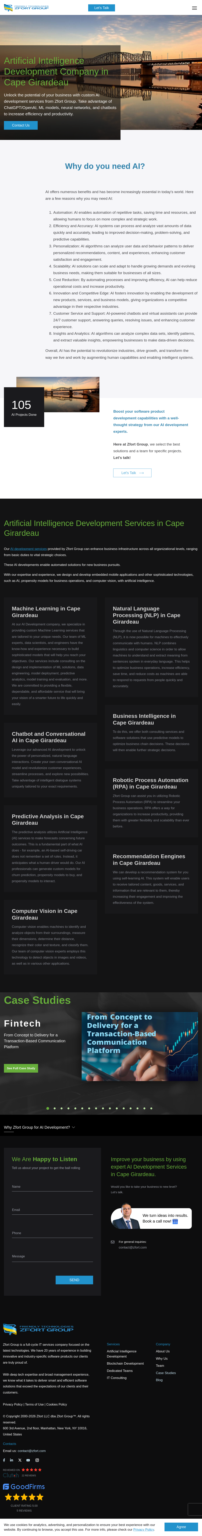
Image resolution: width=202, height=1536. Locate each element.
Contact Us (21, 125)
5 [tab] (75, 1108)
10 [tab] (110, 1108)
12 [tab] (124, 1108)
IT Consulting (117, 1378)
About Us (163, 1351)
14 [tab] (137, 1108)
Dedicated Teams (120, 1371)
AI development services (28, 549)
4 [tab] (68, 1108)
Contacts (9, 1444)
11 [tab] (117, 1108)
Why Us (162, 1358)
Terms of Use (34, 1404)
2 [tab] (55, 1108)
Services (113, 1344)
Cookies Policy (56, 1404)
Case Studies (166, 1373)
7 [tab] (89, 1108)
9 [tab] (103, 1108)
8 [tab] (96, 1108)
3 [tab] (62, 1108)
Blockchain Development (125, 1363)
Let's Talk (101, 8)
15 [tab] (144, 1108)
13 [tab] (131, 1108)
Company (163, 1344)
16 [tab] (151, 1108)
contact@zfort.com (133, 1247)
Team (160, 1366)
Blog (159, 1380)
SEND (74, 1280)
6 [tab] (82, 1108)
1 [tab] (48, 1108)
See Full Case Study (21, 1068)
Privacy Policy (143, 1529)
